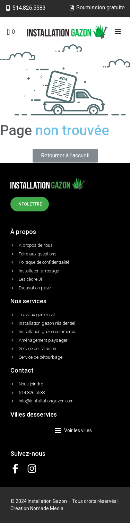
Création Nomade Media (36, 508)
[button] (118, 32)
